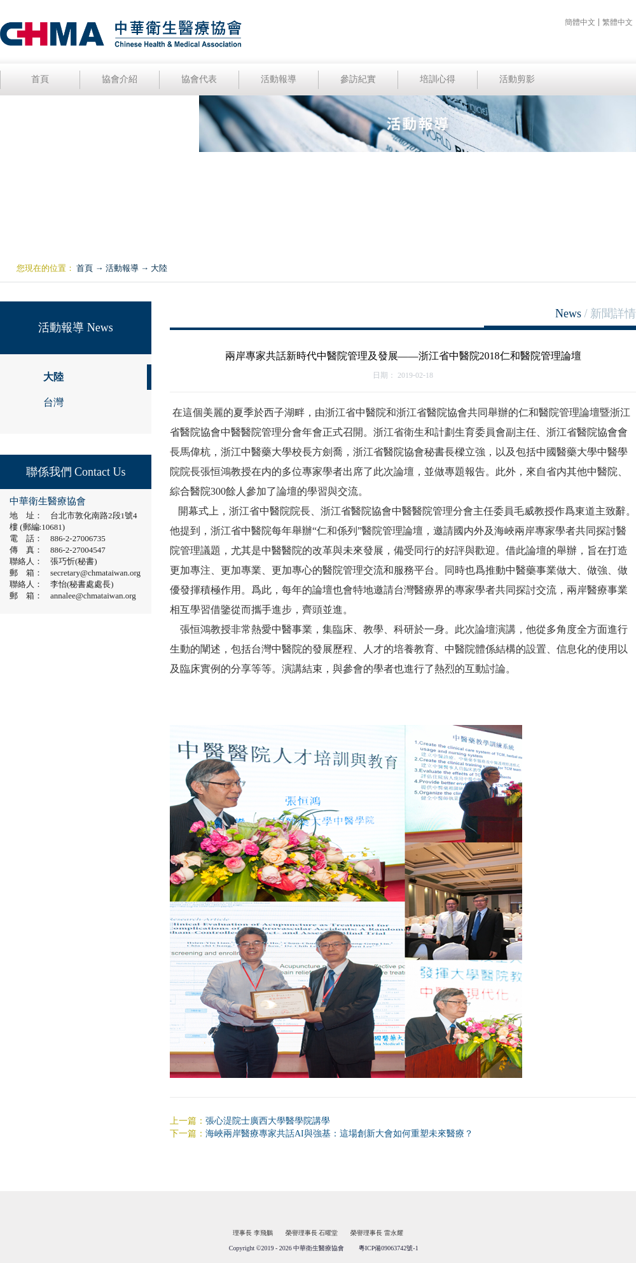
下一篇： (321, 1133)
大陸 (159, 268)
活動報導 (122, 268)
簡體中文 (580, 22)
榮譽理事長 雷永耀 (376, 1232)
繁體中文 (617, 22)
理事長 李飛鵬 (253, 1232)
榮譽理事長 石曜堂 (312, 1232)
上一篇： (250, 1121)
